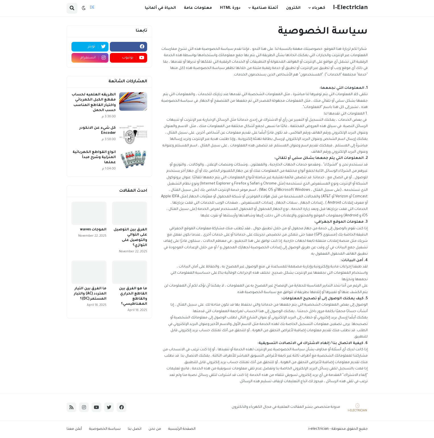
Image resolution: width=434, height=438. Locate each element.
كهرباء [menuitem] (318, 8)
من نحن (155, 429)
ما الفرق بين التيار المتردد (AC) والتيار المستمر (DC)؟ (90, 294)
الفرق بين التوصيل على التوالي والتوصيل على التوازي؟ (130, 237)
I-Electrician (350, 8)
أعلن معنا (74, 429)
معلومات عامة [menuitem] (198, 8)
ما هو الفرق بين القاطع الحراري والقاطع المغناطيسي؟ (133, 296)
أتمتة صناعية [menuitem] (265, 8)
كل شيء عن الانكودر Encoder (97, 130)
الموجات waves (93, 230)
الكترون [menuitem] (293, 8)
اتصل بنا (134, 429)
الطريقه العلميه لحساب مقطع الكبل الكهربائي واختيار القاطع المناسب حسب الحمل (94, 102)
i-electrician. (318, 429)
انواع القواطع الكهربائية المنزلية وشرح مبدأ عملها (94, 157)
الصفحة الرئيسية (182, 429)
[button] (83, 8)
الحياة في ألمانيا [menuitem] (160, 8)
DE (92, 8)
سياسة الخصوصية (105, 429)
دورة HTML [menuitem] (230, 8)
